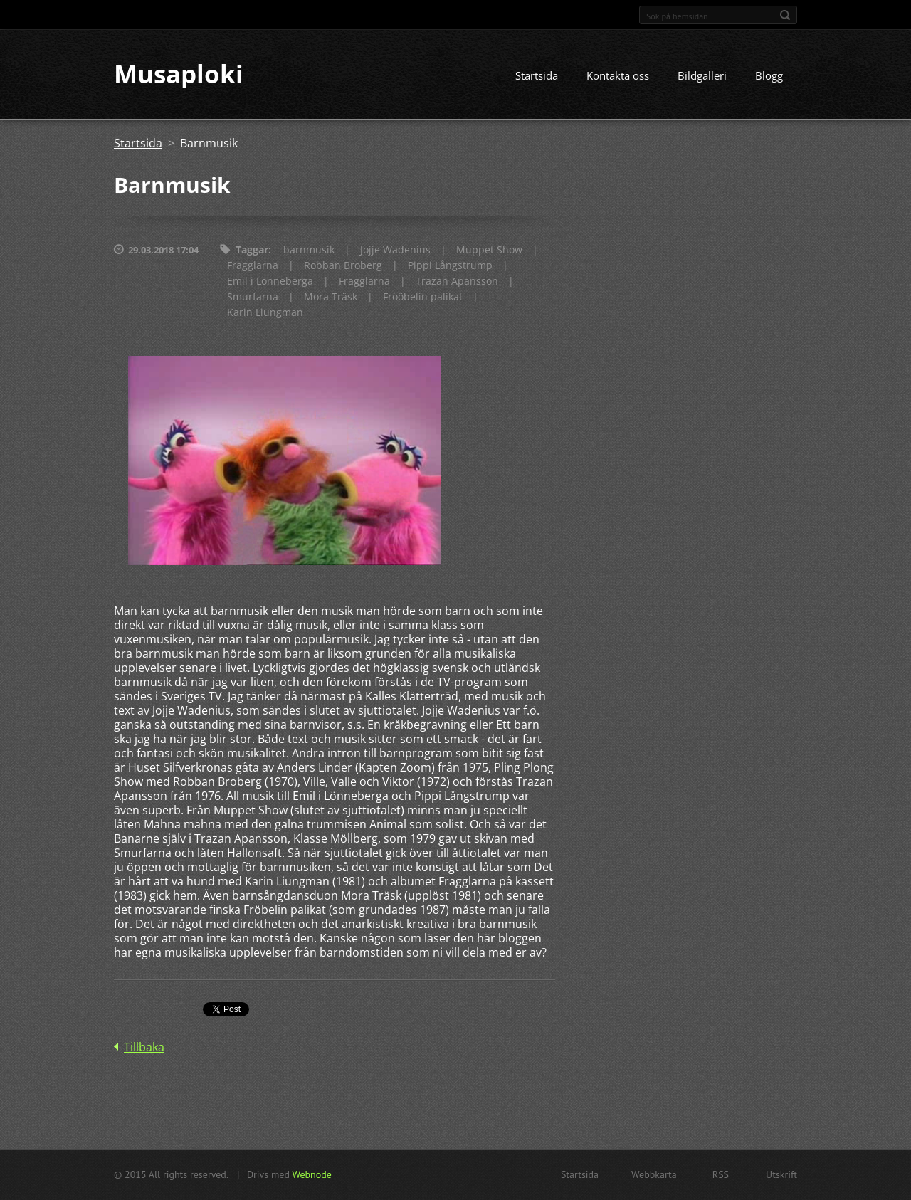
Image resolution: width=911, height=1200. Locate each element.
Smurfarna (252, 297)
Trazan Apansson (457, 281)
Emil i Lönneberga (270, 281)
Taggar (252, 250)
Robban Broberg (343, 266)
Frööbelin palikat (423, 297)
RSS (720, 1174)
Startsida (536, 76)
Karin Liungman (265, 313)
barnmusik (309, 250)
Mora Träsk (330, 297)
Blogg (769, 76)
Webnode (311, 1174)
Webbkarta (654, 1174)
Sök (785, 15)
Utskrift (781, 1174)
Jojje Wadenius (395, 250)
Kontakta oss (617, 76)
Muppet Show (489, 250)
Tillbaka (144, 1047)
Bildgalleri (702, 76)
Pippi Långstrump (450, 266)
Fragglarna (252, 266)
